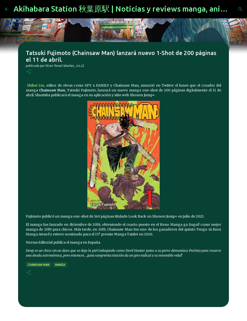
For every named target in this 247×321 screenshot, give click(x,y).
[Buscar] (240, 9)
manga (60, 264)
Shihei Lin (35, 85)
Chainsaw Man (38, 264)
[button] (29, 72)
